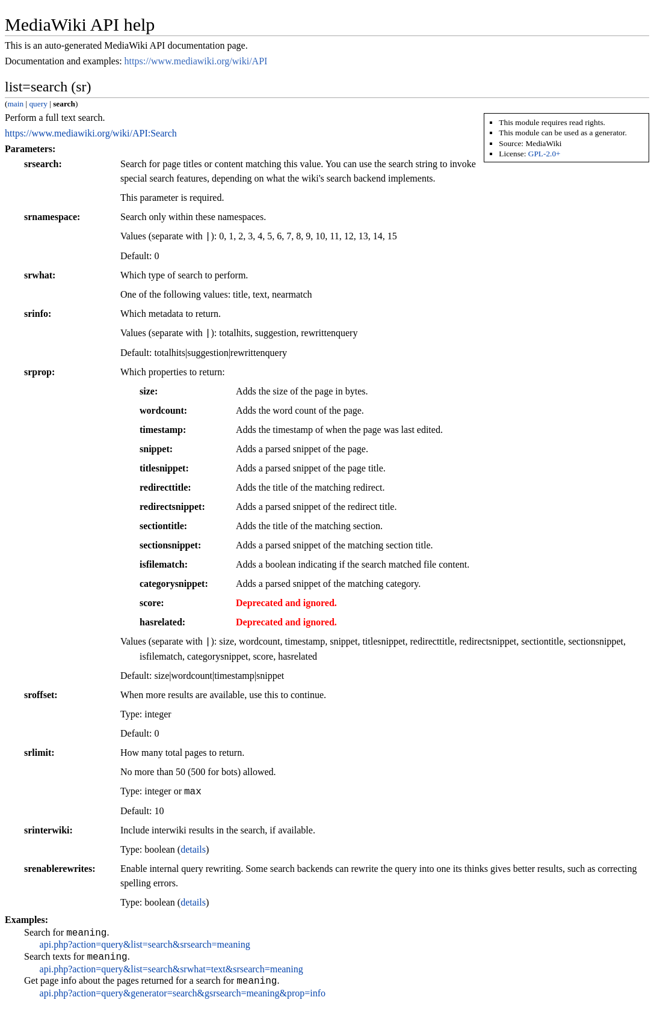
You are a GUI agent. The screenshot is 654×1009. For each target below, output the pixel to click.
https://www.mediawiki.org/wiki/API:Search (91, 133)
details (193, 849)
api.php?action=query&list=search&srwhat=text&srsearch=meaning (171, 973)
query (38, 103)
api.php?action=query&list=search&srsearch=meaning (145, 946)
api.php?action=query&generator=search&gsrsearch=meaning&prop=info (182, 998)
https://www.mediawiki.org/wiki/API (196, 61)
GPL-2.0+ (544, 153)
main (15, 103)
